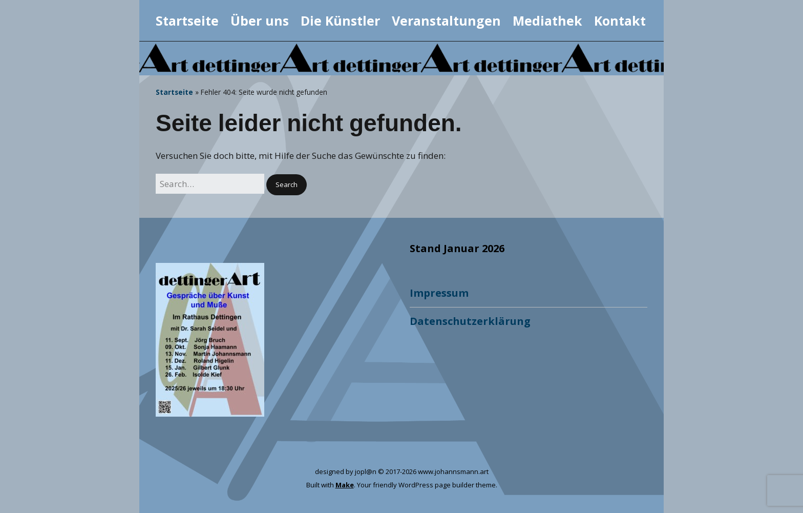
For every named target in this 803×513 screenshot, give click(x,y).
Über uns (259, 20)
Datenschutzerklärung (470, 321)
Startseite (187, 20)
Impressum (439, 293)
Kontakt (620, 20)
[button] (286, 184)
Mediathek (547, 20)
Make (344, 484)
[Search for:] (210, 184)
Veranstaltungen (446, 20)
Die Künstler (340, 20)
